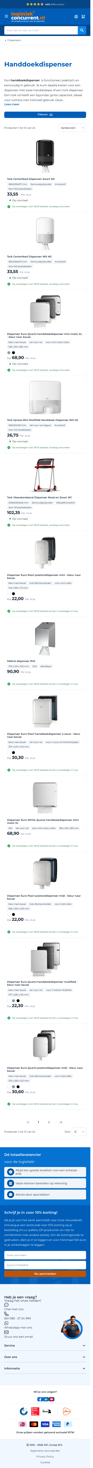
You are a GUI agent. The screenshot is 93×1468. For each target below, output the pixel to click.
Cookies (45, 1462)
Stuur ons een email (18, 1336)
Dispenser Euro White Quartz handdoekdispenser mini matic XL (43, 822)
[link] (28, 1122)
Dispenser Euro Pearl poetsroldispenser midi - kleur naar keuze (44, 897)
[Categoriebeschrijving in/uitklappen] (11, 104)
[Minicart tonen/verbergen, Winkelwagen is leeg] (83, 16)
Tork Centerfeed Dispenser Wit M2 (29, 256)
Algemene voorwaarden (45, 1450)
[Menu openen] (6, 16)
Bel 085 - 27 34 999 (17, 1318)
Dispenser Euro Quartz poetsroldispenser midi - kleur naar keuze (45, 1069)
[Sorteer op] (72, 128)
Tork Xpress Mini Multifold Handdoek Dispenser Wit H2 (42, 420)
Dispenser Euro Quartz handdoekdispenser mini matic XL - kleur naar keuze (44, 336)
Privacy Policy (45, 1456)
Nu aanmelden (45, 1273)
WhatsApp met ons (18, 1327)
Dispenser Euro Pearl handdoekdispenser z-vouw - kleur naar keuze (43, 735)
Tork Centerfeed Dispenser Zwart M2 (31, 179)
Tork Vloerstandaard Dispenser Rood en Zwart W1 (39, 497)
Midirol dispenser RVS (21, 661)
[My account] (76, 16)
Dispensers (14, 40)
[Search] (82, 30)
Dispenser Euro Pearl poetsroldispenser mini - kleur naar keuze (44, 577)
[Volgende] (61, 1122)
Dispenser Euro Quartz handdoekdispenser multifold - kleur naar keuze (42, 983)
